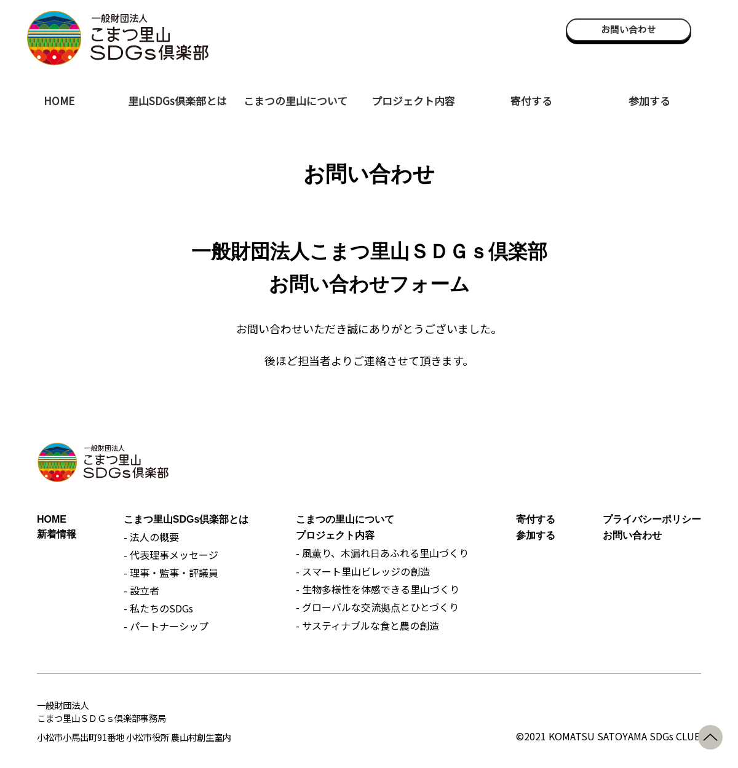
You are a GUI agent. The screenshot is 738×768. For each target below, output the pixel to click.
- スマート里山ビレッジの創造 (363, 571)
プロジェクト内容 (413, 100)
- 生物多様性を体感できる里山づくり (377, 589)
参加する (649, 100)
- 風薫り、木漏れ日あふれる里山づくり (382, 552)
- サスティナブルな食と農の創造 (367, 625)
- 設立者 (141, 590)
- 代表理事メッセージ (171, 554)
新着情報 (56, 534)
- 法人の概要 (151, 536)
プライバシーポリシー (652, 519)
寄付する (531, 100)
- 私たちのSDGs (158, 608)
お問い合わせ (628, 29)
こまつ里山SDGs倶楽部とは (186, 519)
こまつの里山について (295, 100)
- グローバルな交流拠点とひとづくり (377, 607)
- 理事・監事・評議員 (171, 572)
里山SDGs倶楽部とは (177, 100)
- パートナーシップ (166, 626)
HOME (59, 100)
